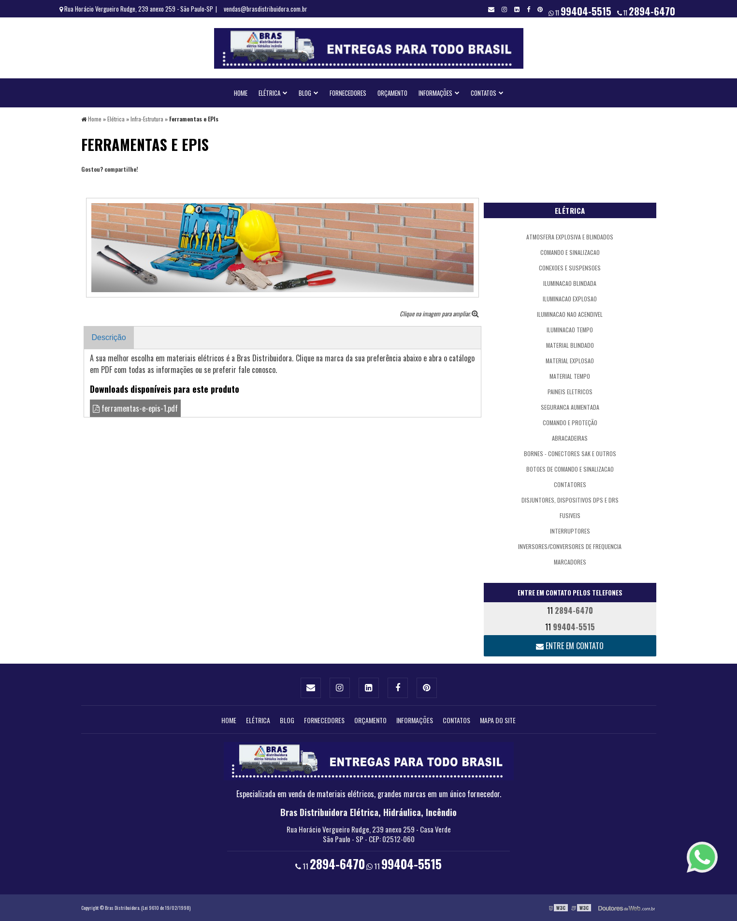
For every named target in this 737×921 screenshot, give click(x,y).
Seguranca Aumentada (570, 407)
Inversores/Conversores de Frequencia (569, 546)
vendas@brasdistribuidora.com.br (265, 9)
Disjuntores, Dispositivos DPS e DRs (570, 500)
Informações (435, 93)
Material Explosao (570, 361)
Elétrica (269, 93)
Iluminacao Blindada (569, 283)
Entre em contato (570, 646)
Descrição (109, 337)
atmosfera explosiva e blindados (569, 237)
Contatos (483, 93)
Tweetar (94, 183)
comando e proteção (570, 422)
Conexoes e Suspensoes (570, 268)
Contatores (570, 484)
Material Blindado (570, 345)
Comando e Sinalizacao (570, 252)
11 (646, 11)
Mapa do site (498, 720)
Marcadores (570, 562)
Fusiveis (570, 515)
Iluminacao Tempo (570, 330)
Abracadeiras (570, 438)
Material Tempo (569, 376)
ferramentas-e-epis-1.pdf (135, 408)
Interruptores (570, 531)
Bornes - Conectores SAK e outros (570, 453)
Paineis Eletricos (570, 391)
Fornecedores (348, 93)
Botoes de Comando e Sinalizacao (570, 469)
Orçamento (392, 93)
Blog (305, 93)
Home (240, 93)
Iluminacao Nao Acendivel (570, 314)
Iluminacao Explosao (570, 299)
